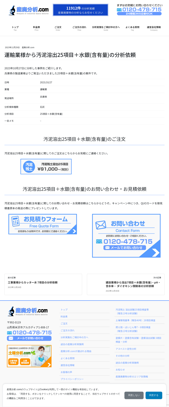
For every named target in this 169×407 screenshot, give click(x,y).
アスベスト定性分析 (126, 348)
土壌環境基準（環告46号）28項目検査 (135, 320)
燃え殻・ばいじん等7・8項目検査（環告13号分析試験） (133, 329)
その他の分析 (123, 355)
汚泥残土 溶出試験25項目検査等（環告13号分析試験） (132, 311)
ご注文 (64, 323)
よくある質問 (67, 358)
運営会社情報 (67, 365)
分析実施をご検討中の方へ (74, 337)
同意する (153, 395)
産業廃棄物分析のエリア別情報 (132, 376)
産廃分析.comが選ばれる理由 (76, 351)
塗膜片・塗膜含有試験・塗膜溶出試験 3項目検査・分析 (138, 339)
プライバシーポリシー (72, 379)
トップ (64, 309)
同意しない (133, 395)
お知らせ (120, 369)
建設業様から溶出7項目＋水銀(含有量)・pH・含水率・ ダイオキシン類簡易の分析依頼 (133, 284)
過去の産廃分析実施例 (72, 344)
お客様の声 (66, 372)
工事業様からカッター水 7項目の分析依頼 (32, 282)
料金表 (64, 316)
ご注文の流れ (67, 330)
